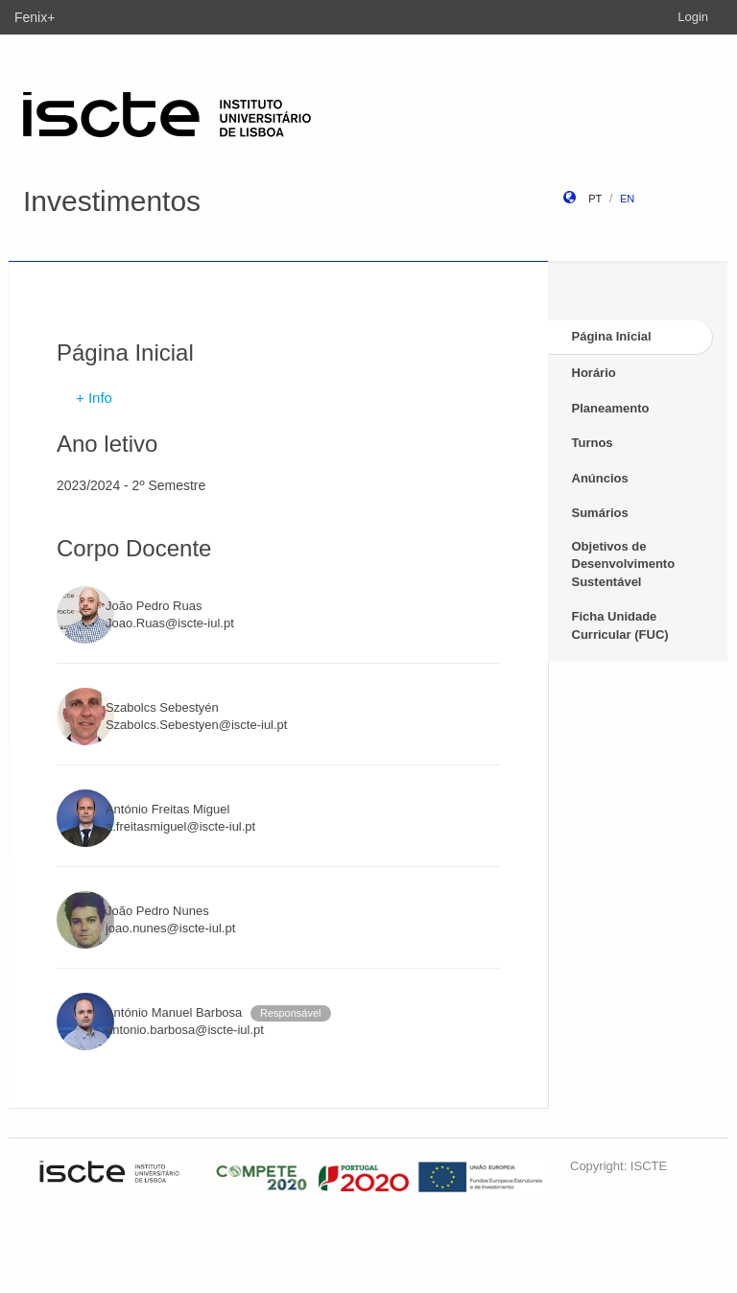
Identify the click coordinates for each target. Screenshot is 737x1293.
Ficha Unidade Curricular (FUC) (620, 625)
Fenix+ (34, 17)
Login (693, 17)
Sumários (600, 512)
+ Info (94, 397)
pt (595, 198)
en (627, 198)
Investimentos (112, 201)
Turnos (592, 442)
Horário (594, 372)
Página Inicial (612, 336)
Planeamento (611, 408)
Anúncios (600, 478)
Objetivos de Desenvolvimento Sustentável (624, 564)
